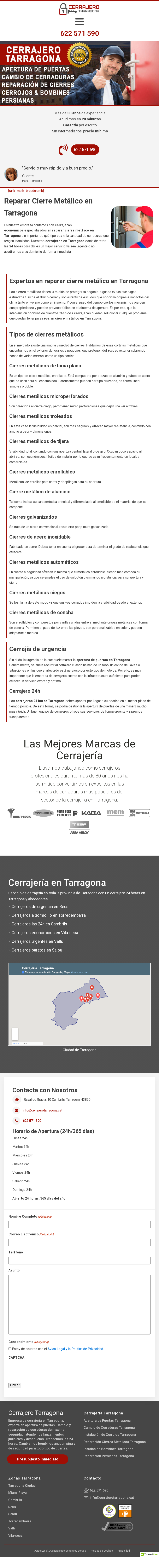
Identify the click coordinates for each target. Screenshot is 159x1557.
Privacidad (124, 1550)
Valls (12, 1528)
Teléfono (15, 1252)
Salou (12, 1514)
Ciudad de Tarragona (79, 1050)
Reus (12, 1507)
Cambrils (15, 1500)
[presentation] (39, 1370)
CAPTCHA (16, 1358)
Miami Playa (17, 1493)
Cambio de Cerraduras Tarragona (109, 1428)
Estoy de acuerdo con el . (58, 1349)
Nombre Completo (30, 1216)
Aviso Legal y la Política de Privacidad (75, 1349)
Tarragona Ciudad (22, 1486)
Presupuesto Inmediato (37, 1459)
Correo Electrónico (31, 1234)
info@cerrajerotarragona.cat (42, 1110)
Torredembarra (19, 1521)
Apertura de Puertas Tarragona (107, 1421)
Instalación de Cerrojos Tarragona (110, 1435)
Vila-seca (15, 1536)
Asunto (14, 1270)
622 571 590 (99, 1490)
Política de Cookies (102, 1550)
